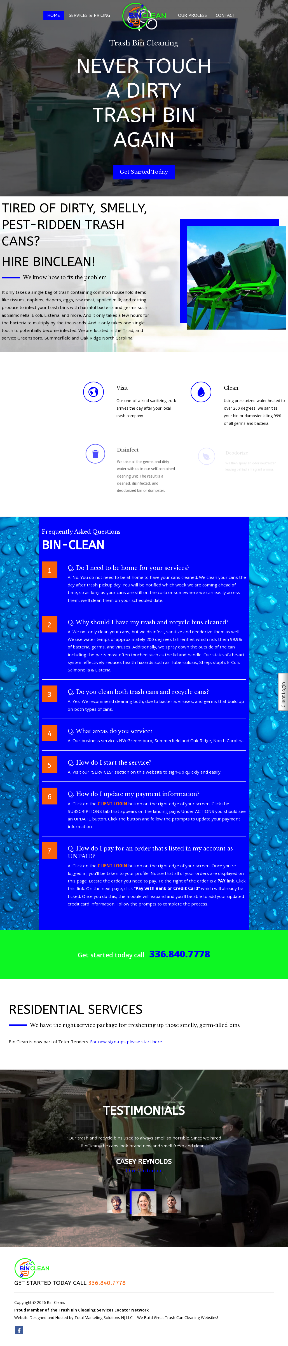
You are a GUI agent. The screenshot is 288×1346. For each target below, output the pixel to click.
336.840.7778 (179, 953)
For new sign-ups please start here (126, 1041)
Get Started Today (144, 172)
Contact (225, 15)
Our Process (192, 15)
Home (53, 15)
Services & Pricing (89, 15)
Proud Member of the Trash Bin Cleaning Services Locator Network (81, 1310)
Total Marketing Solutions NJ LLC (103, 1317)
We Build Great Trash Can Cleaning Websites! (177, 1317)
